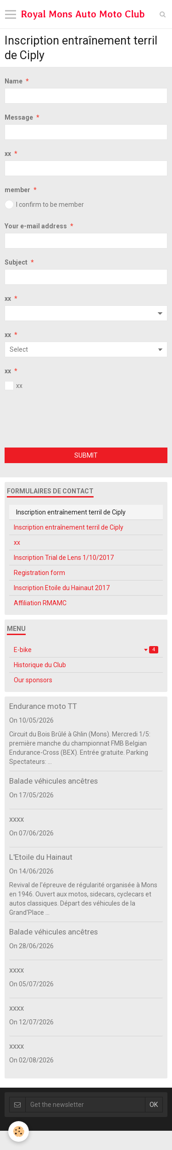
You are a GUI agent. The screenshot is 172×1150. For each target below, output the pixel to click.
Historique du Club (40, 665)
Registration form (39, 572)
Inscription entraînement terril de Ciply (68, 527)
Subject (16, 262)
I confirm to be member (44, 204)
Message (19, 117)
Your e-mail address (36, 226)
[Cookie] (18, 1131)
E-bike (86, 649)
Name (13, 81)
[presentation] (74, 420)
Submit (86, 455)
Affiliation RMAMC (40, 603)
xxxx (16, 819)
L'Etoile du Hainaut (40, 857)
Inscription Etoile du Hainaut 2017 (62, 588)
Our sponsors (33, 680)
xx (8, 153)
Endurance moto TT (43, 706)
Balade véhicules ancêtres (53, 780)
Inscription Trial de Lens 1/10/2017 (64, 557)
